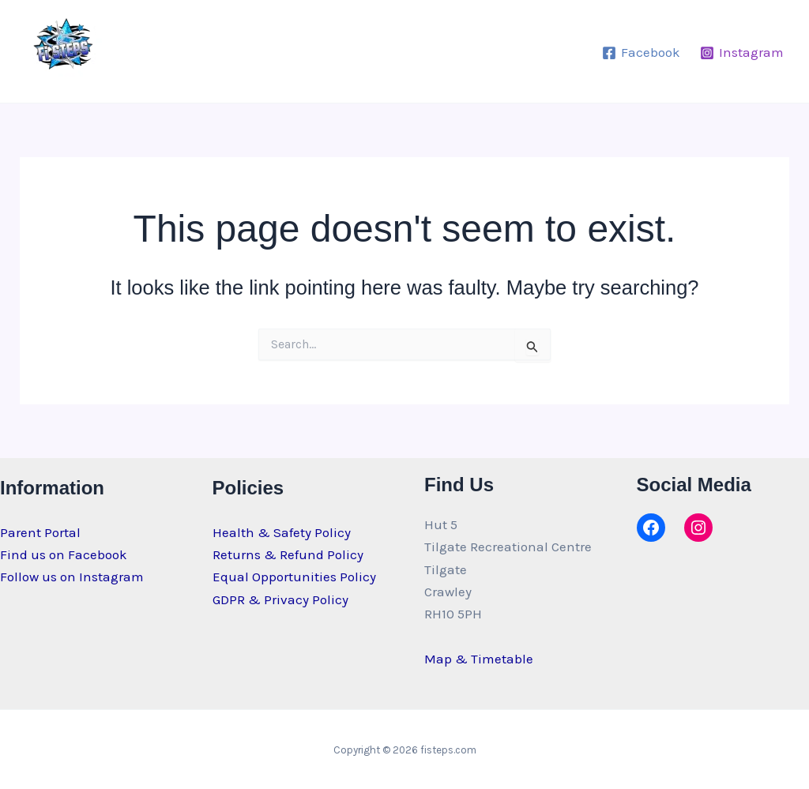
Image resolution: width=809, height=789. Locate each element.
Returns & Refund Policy (288, 554)
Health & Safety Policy (282, 532)
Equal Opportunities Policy (294, 576)
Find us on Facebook (63, 554)
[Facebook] (641, 53)
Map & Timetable (478, 659)
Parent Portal (40, 532)
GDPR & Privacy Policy (280, 599)
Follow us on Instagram (72, 576)
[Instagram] (741, 53)
